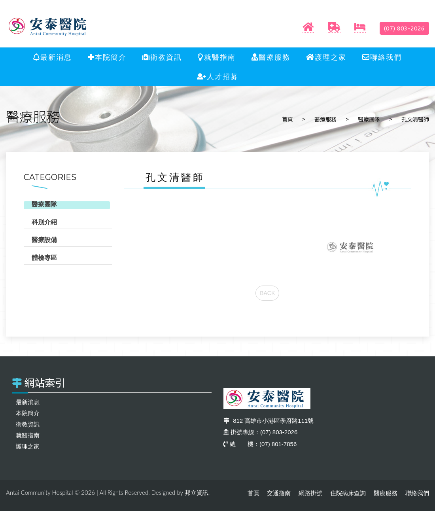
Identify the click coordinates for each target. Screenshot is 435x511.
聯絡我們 (382, 57)
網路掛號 (310, 493)
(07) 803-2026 (404, 28)
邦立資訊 (196, 492)
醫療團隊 (369, 119)
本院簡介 (107, 57)
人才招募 (217, 77)
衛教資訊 (162, 57)
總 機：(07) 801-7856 (260, 444)
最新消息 (52, 57)
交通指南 (279, 493)
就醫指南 (217, 57)
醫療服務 (271, 57)
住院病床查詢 (348, 493)
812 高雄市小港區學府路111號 (268, 420)
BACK (267, 293)
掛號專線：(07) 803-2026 (260, 432)
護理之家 (326, 57)
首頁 (287, 119)
